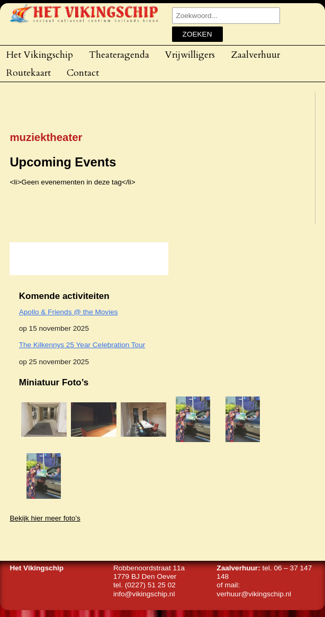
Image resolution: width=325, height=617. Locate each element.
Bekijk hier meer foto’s (45, 518)
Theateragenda (119, 54)
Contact (83, 72)
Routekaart (28, 72)
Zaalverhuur (255, 54)
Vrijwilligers (190, 54)
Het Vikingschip (39, 54)
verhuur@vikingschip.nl (253, 594)
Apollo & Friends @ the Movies (68, 312)
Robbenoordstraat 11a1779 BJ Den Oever (149, 572)
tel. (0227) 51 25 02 (144, 585)
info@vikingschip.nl (144, 594)
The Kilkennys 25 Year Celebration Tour (82, 345)
